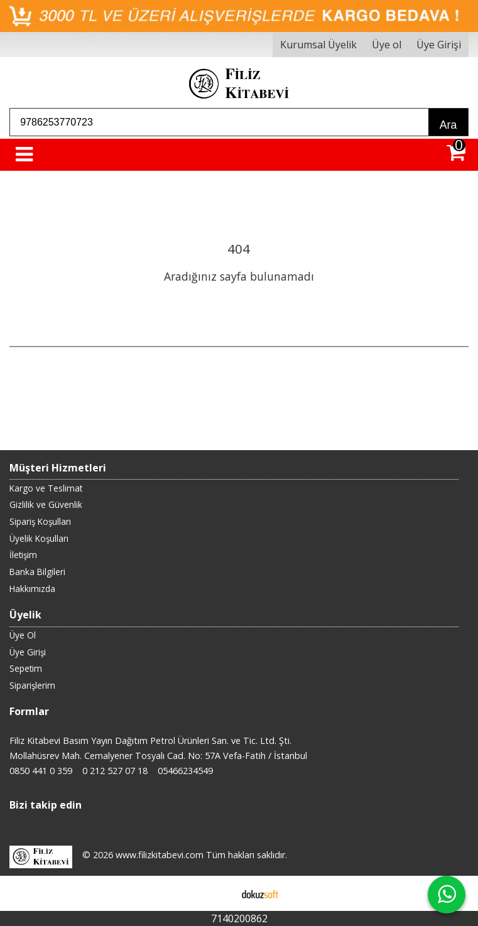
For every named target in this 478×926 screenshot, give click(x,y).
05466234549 (185, 771)
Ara (448, 125)
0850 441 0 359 (40, 771)
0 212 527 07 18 (115, 771)
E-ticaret (219, 893)
